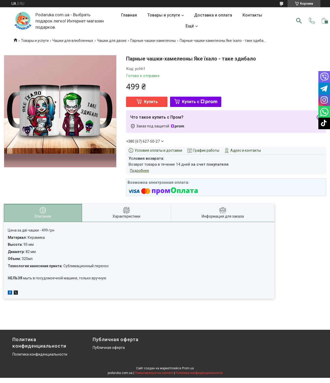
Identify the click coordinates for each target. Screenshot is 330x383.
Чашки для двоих (112, 41)
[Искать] (299, 21)
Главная (129, 15)
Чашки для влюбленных (72, 41)
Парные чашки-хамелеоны (153, 41)
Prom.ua (188, 368)
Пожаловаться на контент (154, 373)
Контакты (252, 15)
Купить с (199, 101)
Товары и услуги (163, 15)
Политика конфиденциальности (39, 354)
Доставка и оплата (213, 15)
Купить (151, 101)
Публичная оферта (109, 348)
